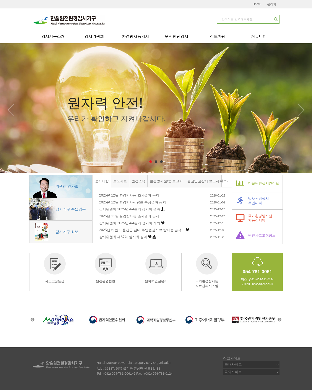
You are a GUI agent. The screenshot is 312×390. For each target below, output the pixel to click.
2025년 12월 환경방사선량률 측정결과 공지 (132, 202)
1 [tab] (150, 162)
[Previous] (10, 109)
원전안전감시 (176, 36)
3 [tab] (161, 162)
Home (257, 4)
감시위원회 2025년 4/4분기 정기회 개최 (129, 223)
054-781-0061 (257, 271)
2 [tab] (156, 162)
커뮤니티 (259, 36)
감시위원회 (94, 36)
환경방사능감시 (135, 36)
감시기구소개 (53, 36)
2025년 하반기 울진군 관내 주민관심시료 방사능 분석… (142, 230)
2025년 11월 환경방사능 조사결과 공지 (129, 216)
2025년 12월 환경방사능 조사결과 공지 (129, 195)
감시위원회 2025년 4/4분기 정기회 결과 (129, 209)
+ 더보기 (223, 181)
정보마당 (218, 36)
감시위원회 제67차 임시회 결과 (123, 237)
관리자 (271, 4)
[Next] (301, 109)
